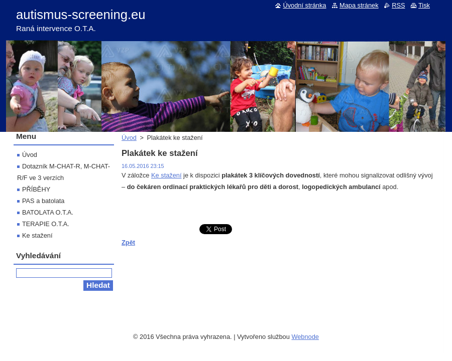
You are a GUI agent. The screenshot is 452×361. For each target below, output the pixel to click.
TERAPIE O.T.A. (45, 224)
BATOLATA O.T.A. (47, 212)
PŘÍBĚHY (36, 189)
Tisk (424, 5)
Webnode (305, 334)
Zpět (128, 242)
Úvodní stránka (304, 5)
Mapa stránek (359, 5)
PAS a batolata (43, 201)
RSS (398, 5)
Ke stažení (166, 175)
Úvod (129, 137)
